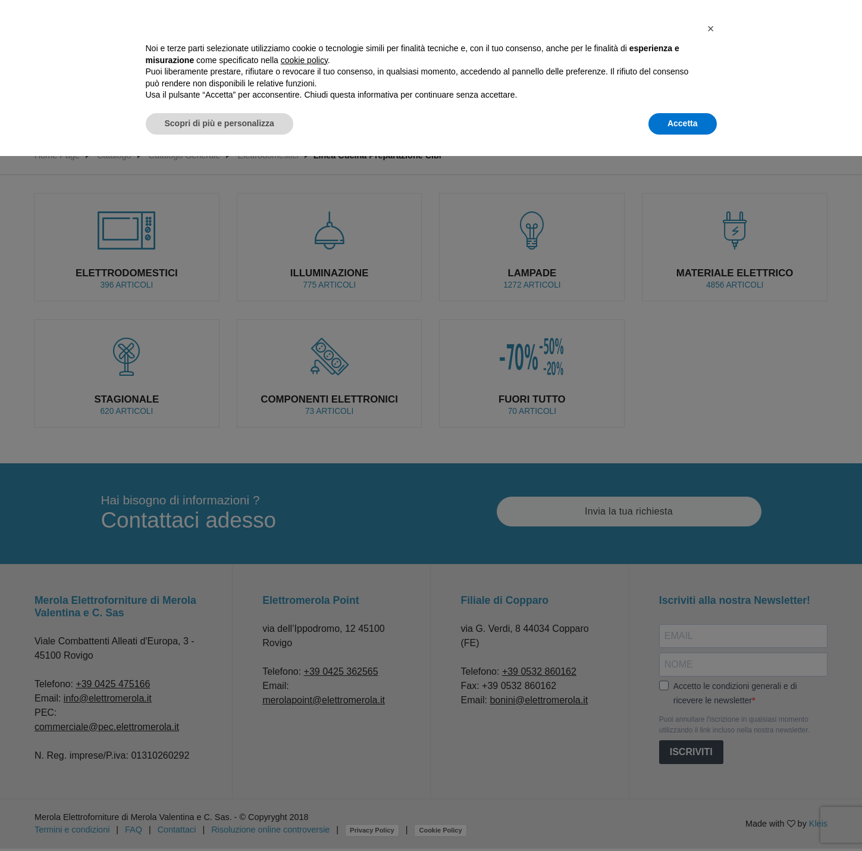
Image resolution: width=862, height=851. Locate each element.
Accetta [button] (682, 123)
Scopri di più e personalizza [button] (219, 123)
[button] (710, 28)
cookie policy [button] (304, 60)
